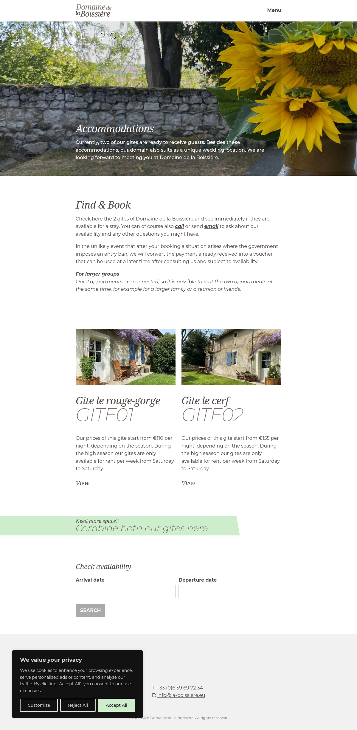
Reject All (78, 705)
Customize (39, 705)
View (82, 483)
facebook (240, 691)
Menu (274, 10)
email (211, 226)
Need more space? (142, 526)
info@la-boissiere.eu (181, 695)
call (179, 226)
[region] (77, 684)
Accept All (116, 705)
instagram (253, 691)
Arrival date (90, 580)
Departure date (197, 580)
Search (90, 610)
